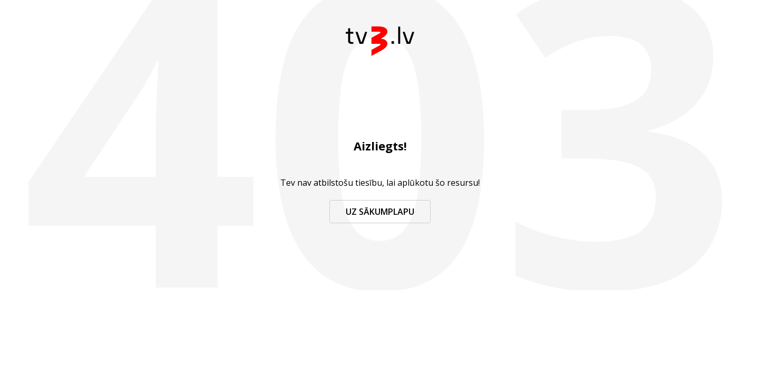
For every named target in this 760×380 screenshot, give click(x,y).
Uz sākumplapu (380, 211)
